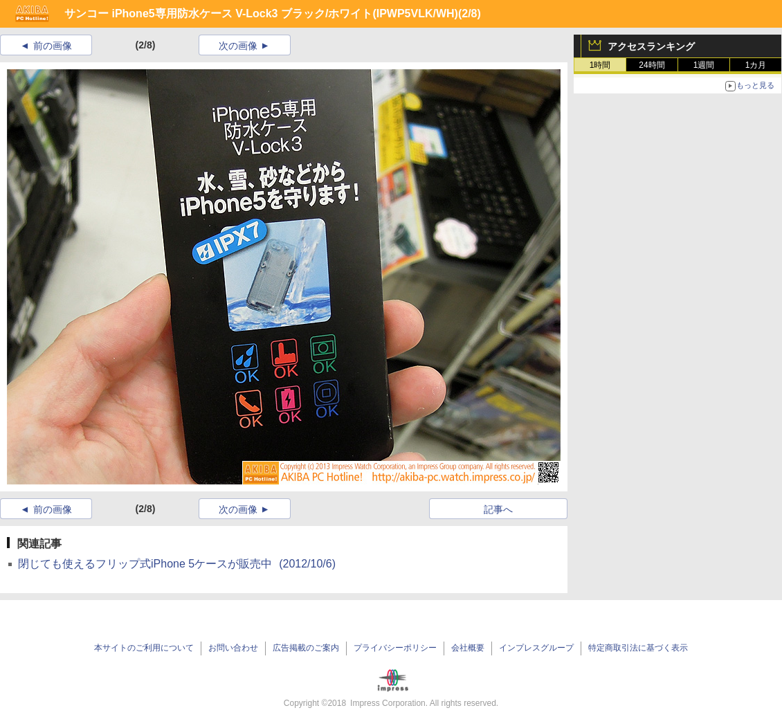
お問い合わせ (233, 648)
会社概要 (467, 648)
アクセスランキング (651, 46)
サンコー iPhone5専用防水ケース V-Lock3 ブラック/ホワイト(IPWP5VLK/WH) (261, 13)
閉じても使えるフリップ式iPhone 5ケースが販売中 (177, 564)
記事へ (498, 509)
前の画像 (52, 45)
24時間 (651, 65)
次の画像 (238, 45)
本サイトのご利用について (144, 648)
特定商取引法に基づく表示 (638, 648)
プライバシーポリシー (395, 648)
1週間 (704, 65)
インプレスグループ (536, 648)
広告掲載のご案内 (306, 648)
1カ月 (756, 65)
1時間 (600, 65)
